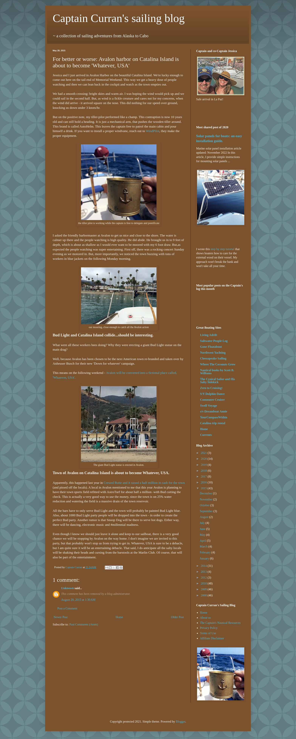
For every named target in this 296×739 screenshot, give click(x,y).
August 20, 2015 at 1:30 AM (78, 599)
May (203, 534)
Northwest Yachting (213, 352)
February (205, 552)
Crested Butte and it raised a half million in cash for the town (144, 483)
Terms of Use (208, 633)
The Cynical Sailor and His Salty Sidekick (217, 380)
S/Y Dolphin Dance (212, 393)
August (204, 517)
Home (119, 617)
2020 (204, 458)
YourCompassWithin (213, 417)
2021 (204, 452)
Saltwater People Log (213, 340)
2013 (204, 571)
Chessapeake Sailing (213, 358)
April (203, 540)
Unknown (67, 588)
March (204, 546)
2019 (204, 464)
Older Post (177, 617)
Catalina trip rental (212, 423)
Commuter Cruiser (212, 399)
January (205, 558)
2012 (204, 577)
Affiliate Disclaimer (212, 638)
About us (205, 617)
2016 (204, 482)
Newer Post (61, 617)
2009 (204, 589)
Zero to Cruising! (211, 388)
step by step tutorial (222, 249)
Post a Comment (67, 608)
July (203, 522)
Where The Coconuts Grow (217, 364)
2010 (204, 583)
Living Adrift (208, 335)
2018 (204, 470)
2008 (204, 595)
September (206, 511)
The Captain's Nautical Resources (220, 622)
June (203, 529)
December (206, 493)
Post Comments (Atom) (83, 624)
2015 (204, 488)
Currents (206, 434)
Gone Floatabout (211, 346)
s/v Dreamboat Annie (213, 411)
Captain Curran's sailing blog (119, 18)
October (205, 505)
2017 (204, 476)
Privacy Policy (209, 627)
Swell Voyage (208, 405)
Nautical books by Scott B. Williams (217, 372)
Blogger (180, 721)
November (206, 499)
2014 (204, 565)
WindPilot (152, 131)
